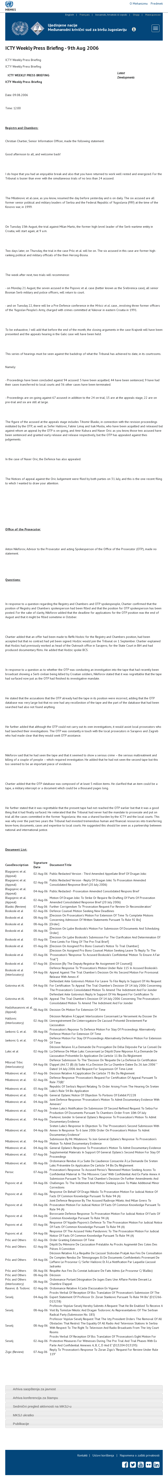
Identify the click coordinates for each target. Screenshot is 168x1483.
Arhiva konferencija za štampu (35, 1398)
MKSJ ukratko (23, 1415)
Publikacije (21, 1424)
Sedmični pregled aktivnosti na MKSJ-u (42, 1406)
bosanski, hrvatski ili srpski (111, 14)
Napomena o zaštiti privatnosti (139, 1455)
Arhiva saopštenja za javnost (34, 1389)
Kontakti (82, 1455)
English (69, 14)
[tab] (84, 1389)
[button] (134, 29)
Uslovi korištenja (103, 1455)
